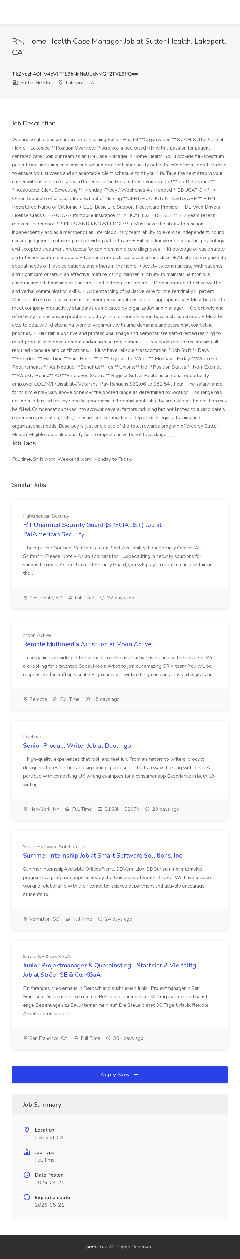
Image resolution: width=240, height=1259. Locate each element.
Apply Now (120, 1074)
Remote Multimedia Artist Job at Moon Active (87, 644)
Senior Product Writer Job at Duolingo (77, 745)
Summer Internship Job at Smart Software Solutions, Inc (102, 855)
